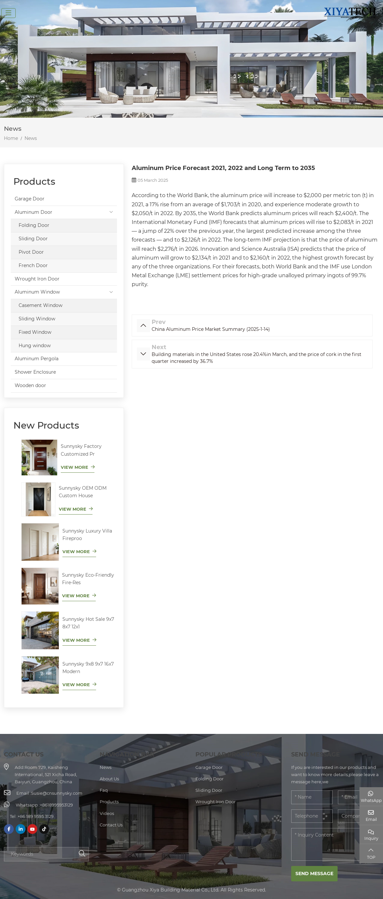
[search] (82, 854)
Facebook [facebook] (9, 829)
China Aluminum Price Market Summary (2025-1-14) (211, 329)
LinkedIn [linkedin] (20, 829)
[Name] (312, 797)
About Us (109, 778)
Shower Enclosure (35, 372)
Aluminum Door (33, 212)
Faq (104, 790)
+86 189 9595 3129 (36, 816)
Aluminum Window (37, 292)
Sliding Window (37, 319)
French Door (33, 265)
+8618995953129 (56, 804)
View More (74, 467)
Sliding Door (33, 239)
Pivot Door (31, 252)
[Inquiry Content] (335, 844)
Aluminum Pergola (36, 359)
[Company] (358, 816)
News (105, 767)
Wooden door (30, 385)
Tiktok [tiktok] (44, 829)
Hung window (35, 345)
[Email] (358, 797)
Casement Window (40, 305)
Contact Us (111, 824)
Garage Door (29, 199)
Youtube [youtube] (32, 829)
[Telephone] (312, 816)
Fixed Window (35, 332)
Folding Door (34, 225)
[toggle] (8, 13)
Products (109, 801)
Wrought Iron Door (37, 279)
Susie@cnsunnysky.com (56, 793)
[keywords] (39, 854)
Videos (107, 813)
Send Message (314, 873)
